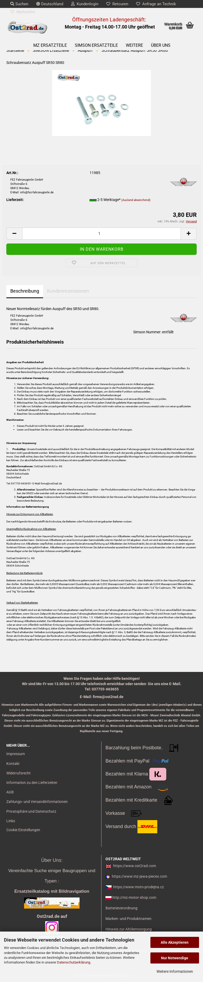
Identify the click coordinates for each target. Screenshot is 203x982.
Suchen (19, 4)
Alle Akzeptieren (174, 942)
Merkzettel (22, 12)
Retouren (117, 4)
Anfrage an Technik (156, 4)
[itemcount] (101, 234)
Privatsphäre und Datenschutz (31, 811)
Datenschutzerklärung (73, 962)
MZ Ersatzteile (50, 45)
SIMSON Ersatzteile (96, 45)
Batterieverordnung (121, 908)
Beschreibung (24, 291)
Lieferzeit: (15, 200)
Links (10, 821)
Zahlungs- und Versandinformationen (37, 801)
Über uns (160, 45)
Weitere (134, 45)
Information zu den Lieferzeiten (31, 782)
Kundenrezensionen (68, 291)
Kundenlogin (84, 4)
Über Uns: (51, 860)
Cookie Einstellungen (23, 830)
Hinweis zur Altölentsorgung (128, 929)
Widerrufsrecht (18, 773)
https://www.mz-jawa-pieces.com (139, 876)
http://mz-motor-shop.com (134, 897)
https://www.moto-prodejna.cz (138, 887)
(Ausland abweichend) (135, 200)
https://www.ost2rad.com (134, 866)
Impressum (15, 754)
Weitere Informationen (174, 971)
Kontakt (13, 763)
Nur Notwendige (174, 958)
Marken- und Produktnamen (128, 918)
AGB (10, 792)
